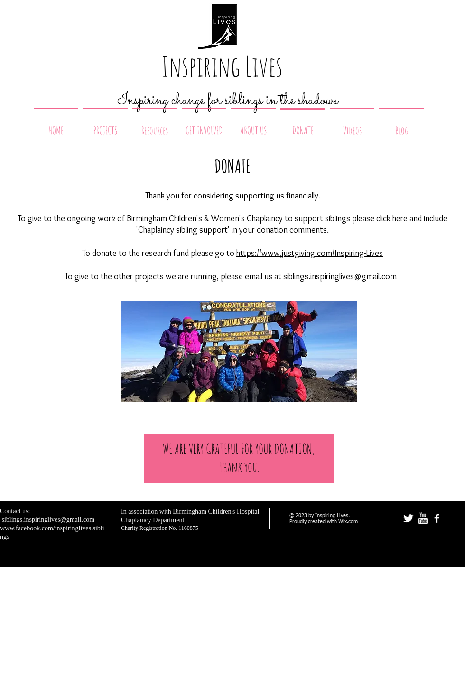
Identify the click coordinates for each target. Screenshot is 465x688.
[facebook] (437, 518)
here (400, 218)
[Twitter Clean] (408, 518)
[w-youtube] (422, 518)
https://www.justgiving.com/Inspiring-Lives (309, 253)
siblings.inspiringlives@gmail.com (340, 276)
